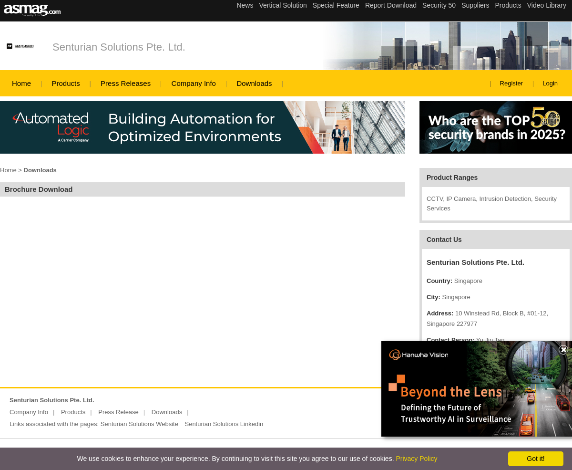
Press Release (118, 412)
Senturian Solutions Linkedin (223, 424)
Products (65, 83)
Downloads (254, 83)
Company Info (194, 83)
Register (511, 83)
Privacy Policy (416, 458)
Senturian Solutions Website (139, 424)
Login (550, 83)
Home (21, 83)
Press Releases (126, 83)
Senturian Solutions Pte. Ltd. (118, 47)
